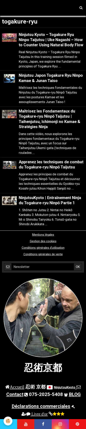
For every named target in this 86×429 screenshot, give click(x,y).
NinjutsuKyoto (64, 387)
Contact (14, 394)
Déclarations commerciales (41, 406)
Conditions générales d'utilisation (43, 247)
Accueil (17, 386)
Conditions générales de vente (43, 254)
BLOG (75, 394)
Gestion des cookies (43, 241)
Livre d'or (37, 414)
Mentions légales (43, 234)
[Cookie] (8, 421)
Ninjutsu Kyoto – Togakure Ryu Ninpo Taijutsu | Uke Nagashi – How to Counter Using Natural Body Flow (51, 39)
